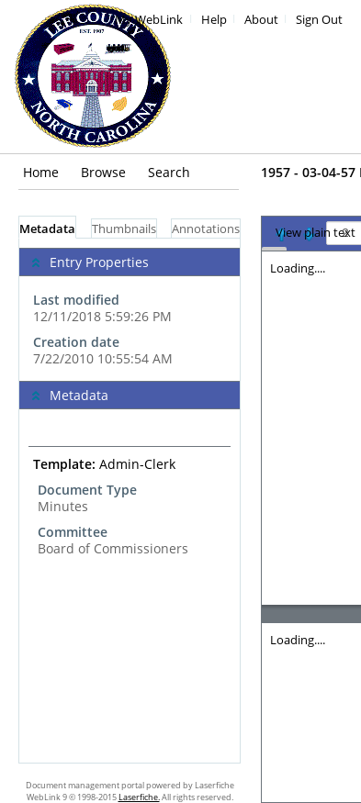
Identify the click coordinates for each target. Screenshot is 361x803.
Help (214, 20)
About (261, 20)
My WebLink (149, 20)
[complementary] (129, 310)
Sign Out (319, 20)
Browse (103, 172)
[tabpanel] (129, 501)
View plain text (315, 233)
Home (41, 172)
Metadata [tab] (47, 229)
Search (169, 172)
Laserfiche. (139, 797)
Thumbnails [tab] (124, 229)
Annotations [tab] (206, 229)
